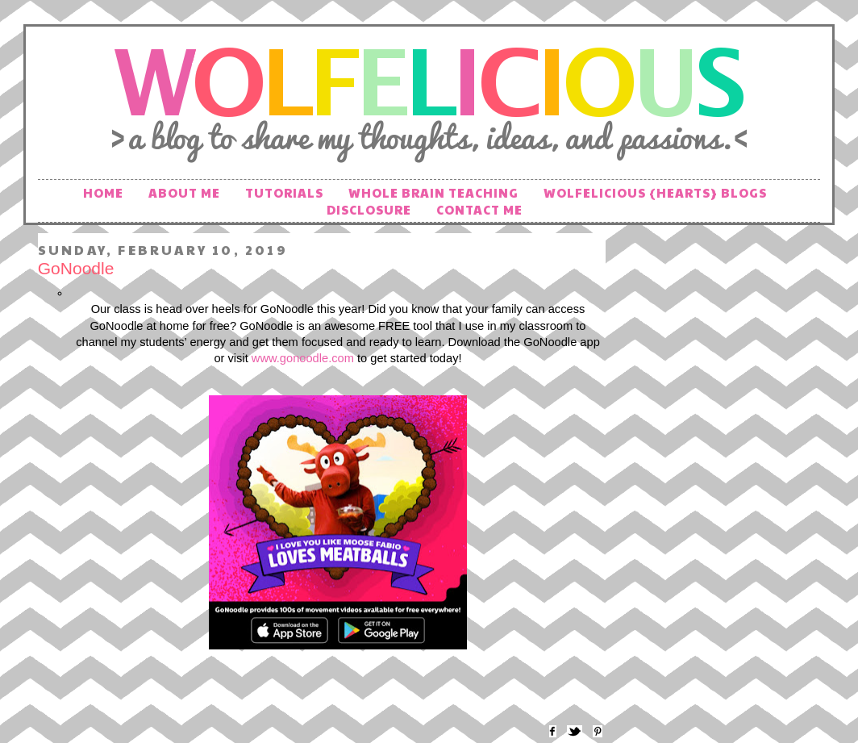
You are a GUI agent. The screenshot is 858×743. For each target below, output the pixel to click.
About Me (184, 192)
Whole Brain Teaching (433, 192)
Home (103, 192)
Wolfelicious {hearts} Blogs (655, 192)
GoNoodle (76, 268)
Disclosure (369, 209)
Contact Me (479, 209)
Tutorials (284, 192)
